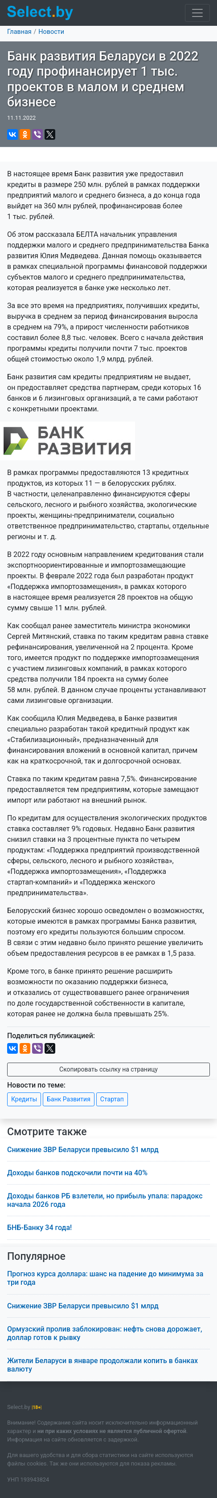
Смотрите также (47, 1132)
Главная (19, 32)
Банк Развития (68, 1099)
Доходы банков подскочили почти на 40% (77, 1173)
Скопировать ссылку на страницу (108, 1069)
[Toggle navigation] (197, 13)
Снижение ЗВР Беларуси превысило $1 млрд (83, 1149)
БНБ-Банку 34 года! (39, 1227)
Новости (51, 32)
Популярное (36, 1256)
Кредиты (24, 1099)
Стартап (112, 1099)
